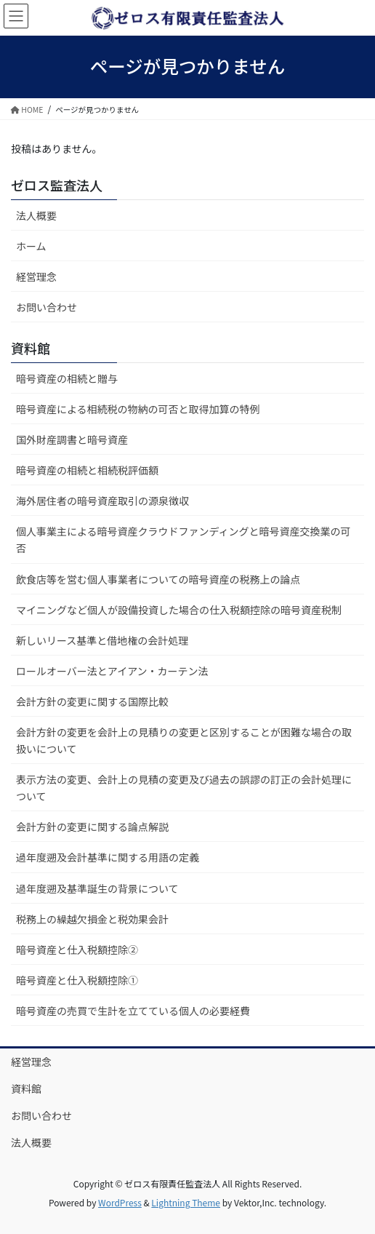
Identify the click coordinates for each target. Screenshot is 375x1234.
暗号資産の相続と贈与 (67, 378)
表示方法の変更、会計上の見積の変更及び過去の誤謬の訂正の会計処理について (184, 787)
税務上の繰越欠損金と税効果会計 (92, 919)
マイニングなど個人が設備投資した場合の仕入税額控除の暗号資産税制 (179, 609)
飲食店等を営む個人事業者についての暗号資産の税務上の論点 (158, 579)
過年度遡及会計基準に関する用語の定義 (107, 857)
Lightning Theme (185, 1202)
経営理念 (36, 276)
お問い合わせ (46, 307)
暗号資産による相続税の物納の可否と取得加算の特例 (138, 409)
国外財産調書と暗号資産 (72, 439)
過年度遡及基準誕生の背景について (97, 888)
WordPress (120, 1202)
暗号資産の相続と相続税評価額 (87, 470)
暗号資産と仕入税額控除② (77, 949)
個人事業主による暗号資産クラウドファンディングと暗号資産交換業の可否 (183, 539)
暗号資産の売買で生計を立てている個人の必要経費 (133, 1010)
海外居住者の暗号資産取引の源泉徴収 (102, 500)
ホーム (31, 246)
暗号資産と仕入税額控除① (77, 980)
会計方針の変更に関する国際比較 (92, 701)
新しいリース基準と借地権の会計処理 (102, 640)
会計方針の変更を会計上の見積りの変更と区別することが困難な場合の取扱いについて (184, 740)
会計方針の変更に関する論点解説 (92, 826)
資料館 (26, 1088)
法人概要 (36, 215)
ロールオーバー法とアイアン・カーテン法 (112, 671)
